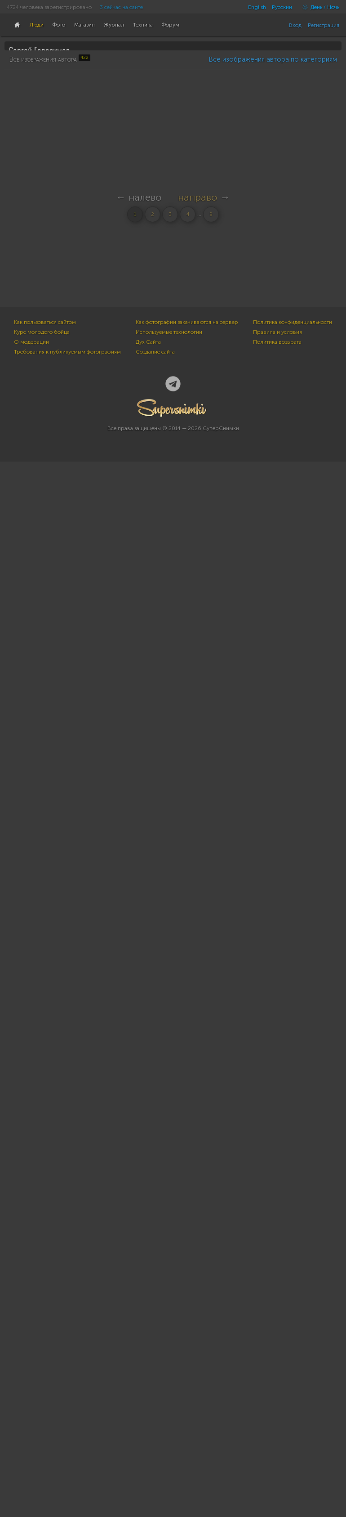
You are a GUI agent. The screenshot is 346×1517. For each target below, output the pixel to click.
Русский (282, 7)
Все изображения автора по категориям (272, 285)
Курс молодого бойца (42, 1391)
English (257, 7)
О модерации (31, 1401)
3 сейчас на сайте (121, 7)
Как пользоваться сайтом (45, 1381)
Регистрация (323, 25)
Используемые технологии (169, 1391)
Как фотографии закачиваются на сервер (187, 1381)
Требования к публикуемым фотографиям (67, 1411)
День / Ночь (318, 7)
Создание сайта (155, 1411)
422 (18, 156)
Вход (295, 25)
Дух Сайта (148, 1401)
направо (197, 1319)
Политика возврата (277, 1401)
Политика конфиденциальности (292, 1381)
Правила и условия (277, 1391)
